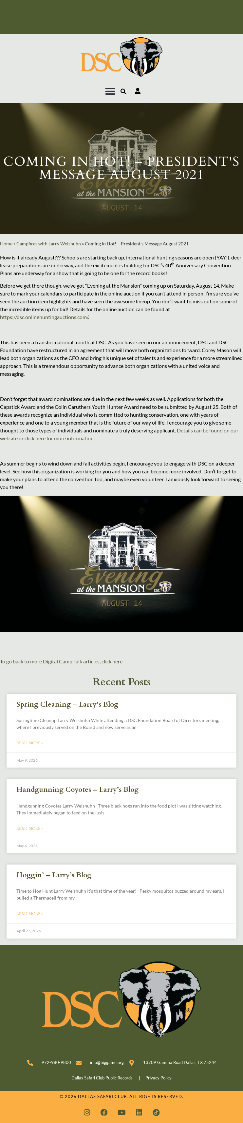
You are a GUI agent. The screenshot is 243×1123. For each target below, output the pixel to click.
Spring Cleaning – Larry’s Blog (67, 704)
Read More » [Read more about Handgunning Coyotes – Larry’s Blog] (29, 828)
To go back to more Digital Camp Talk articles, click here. (61, 661)
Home (6, 243)
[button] (110, 91)
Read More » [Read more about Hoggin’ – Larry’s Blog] (29, 913)
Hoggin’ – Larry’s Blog (53, 875)
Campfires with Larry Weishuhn (48, 243)
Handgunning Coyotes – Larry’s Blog (77, 789)
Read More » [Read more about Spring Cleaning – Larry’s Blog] (29, 743)
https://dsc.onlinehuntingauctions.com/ (44, 317)
